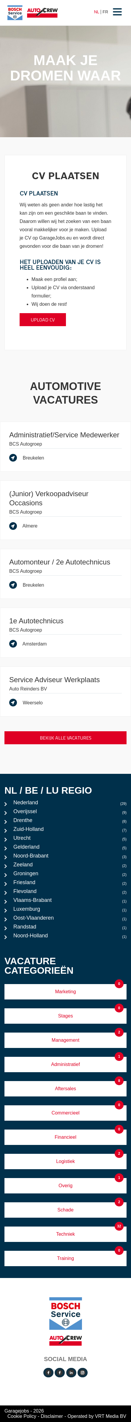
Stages (65, 1015)
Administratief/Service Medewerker (64, 435)
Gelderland (70, 848)
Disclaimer (52, 1416)
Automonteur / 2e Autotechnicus (59, 562)
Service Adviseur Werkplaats (54, 680)
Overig (65, 1185)
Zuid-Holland (70, 830)
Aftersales (65, 1088)
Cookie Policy (21, 1416)
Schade (65, 1209)
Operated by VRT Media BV (96, 1416)
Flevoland (70, 892)
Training (65, 1258)
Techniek (65, 1234)
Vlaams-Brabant (70, 901)
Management (65, 1040)
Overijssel (70, 812)
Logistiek (65, 1161)
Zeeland (70, 866)
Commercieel (65, 1112)
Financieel (65, 1137)
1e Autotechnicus (36, 621)
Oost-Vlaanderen (70, 919)
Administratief (65, 1064)
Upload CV (43, 319)
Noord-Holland (70, 937)
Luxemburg (70, 910)
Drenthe (70, 821)
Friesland (70, 883)
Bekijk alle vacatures (65, 737)
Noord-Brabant (70, 857)
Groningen (70, 875)
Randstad (70, 928)
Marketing (65, 991)
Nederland (70, 804)
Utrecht (70, 839)
